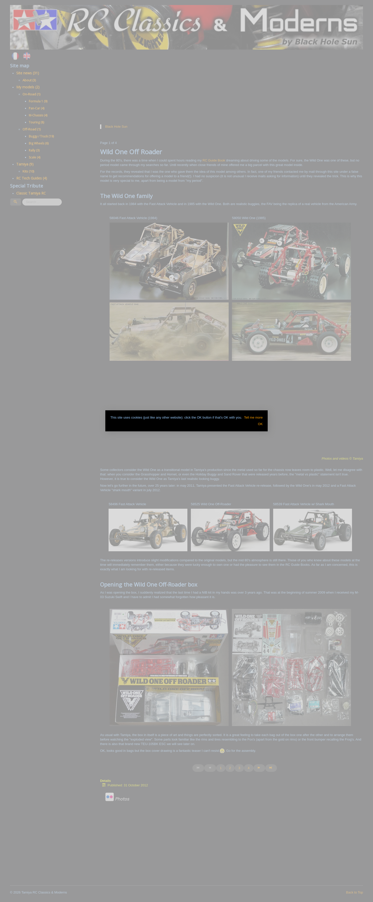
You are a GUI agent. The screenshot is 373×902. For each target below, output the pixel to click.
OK (260, 424)
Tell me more (253, 417)
